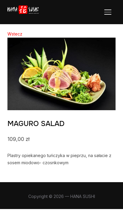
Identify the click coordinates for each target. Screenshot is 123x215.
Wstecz (14, 33)
